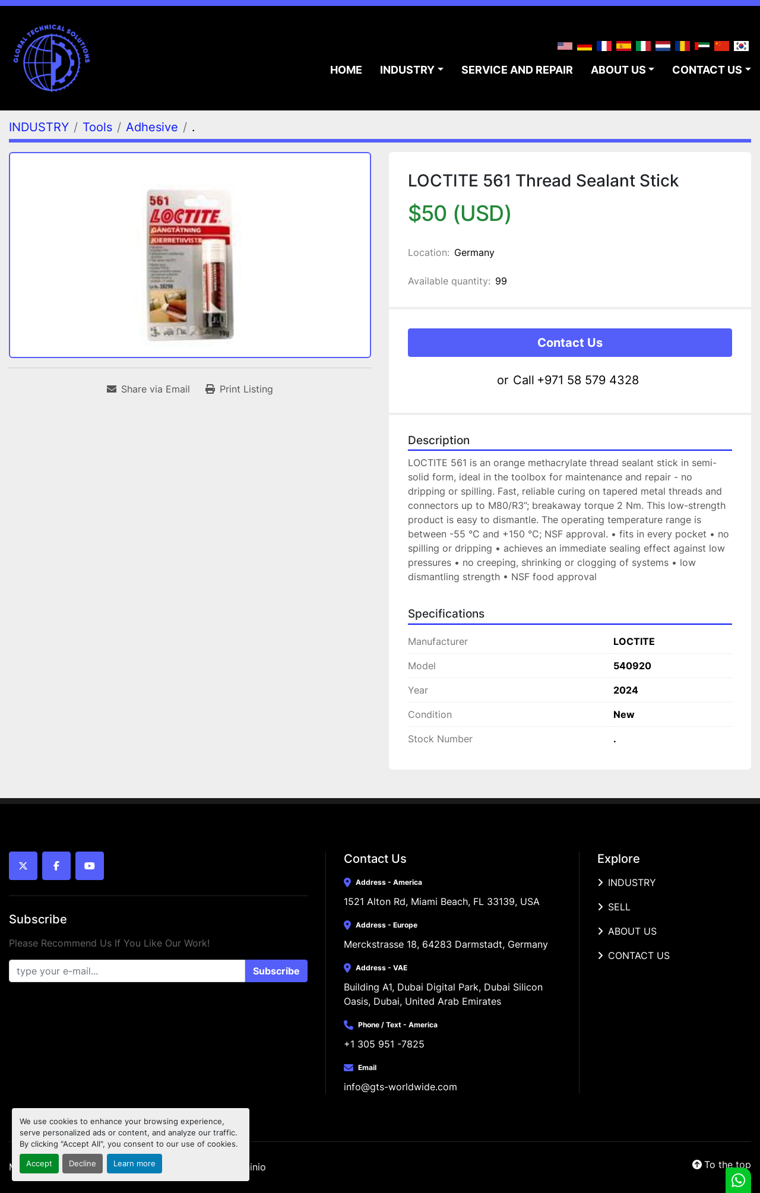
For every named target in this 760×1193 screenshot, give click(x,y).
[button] (412, 70)
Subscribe (276, 971)
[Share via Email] (148, 389)
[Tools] (97, 127)
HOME (346, 70)
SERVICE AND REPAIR (517, 70)
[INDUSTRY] (39, 127)
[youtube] (89, 866)
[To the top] (721, 1164)
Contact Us (570, 343)
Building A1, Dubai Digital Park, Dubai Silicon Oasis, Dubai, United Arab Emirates (445, 994)
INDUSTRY (407, 70)
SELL (619, 907)
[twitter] (23, 866)
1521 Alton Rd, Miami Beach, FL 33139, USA (442, 901)
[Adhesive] (152, 127)
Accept (39, 1163)
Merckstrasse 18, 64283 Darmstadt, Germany (446, 944)
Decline (82, 1163)
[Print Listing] (239, 389)
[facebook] (56, 866)
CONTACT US (707, 70)
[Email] (127, 971)
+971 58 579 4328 (588, 380)
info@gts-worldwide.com (400, 1087)
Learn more (134, 1163)
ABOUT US (618, 70)
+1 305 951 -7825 (384, 1044)
